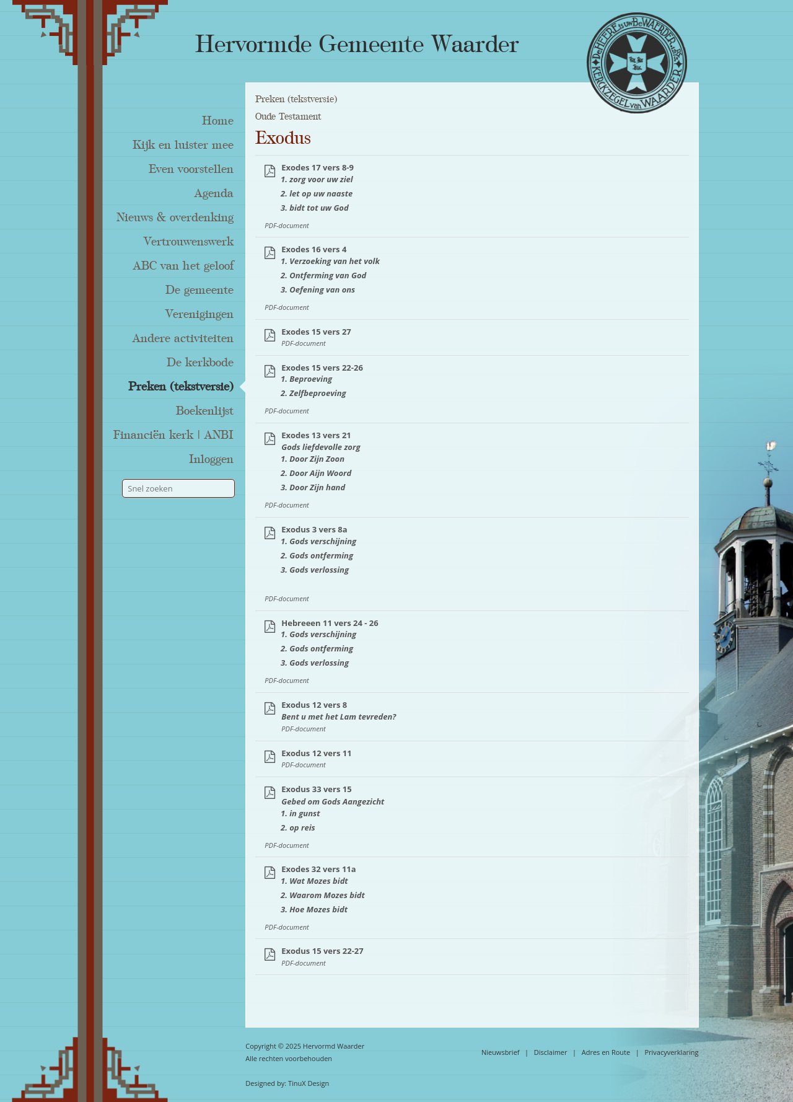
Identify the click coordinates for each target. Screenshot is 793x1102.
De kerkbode (200, 362)
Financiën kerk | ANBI (173, 435)
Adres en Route (606, 1052)
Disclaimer (550, 1052)
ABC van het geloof (183, 266)
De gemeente (199, 290)
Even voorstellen (191, 169)
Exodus (283, 138)
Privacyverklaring (671, 1052)
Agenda (214, 193)
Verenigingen (199, 314)
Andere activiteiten (183, 338)
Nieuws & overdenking (175, 217)
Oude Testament (288, 116)
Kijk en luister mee (183, 145)
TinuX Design (308, 1083)
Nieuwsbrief (500, 1052)
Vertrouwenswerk (189, 242)
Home (218, 121)
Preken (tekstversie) (181, 387)
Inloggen (211, 459)
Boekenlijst (205, 411)
